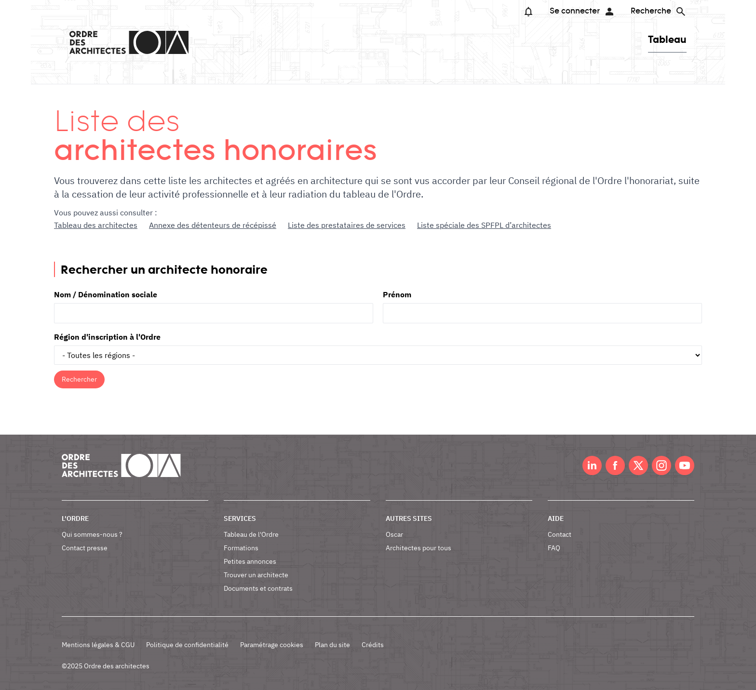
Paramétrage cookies (271, 644)
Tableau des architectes (95, 225)
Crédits (373, 644)
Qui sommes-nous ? (92, 534)
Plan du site (332, 644)
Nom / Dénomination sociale (105, 294)
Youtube (684, 465)
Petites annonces (250, 561)
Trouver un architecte (256, 575)
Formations (241, 548)
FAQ (554, 548)
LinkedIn (592, 465)
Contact (559, 534)
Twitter (638, 465)
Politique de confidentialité (187, 644)
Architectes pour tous (418, 548)
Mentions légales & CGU (98, 644)
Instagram (661, 465)
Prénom (397, 294)
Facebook (615, 465)
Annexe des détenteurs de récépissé (212, 225)
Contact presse (85, 548)
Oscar (394, 534)
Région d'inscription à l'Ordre (107, 337)
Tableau (667, 39)
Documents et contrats (258, 588)
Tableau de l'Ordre (251, 534)
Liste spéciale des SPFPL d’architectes (484, 225)
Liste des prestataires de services (346, 225)
